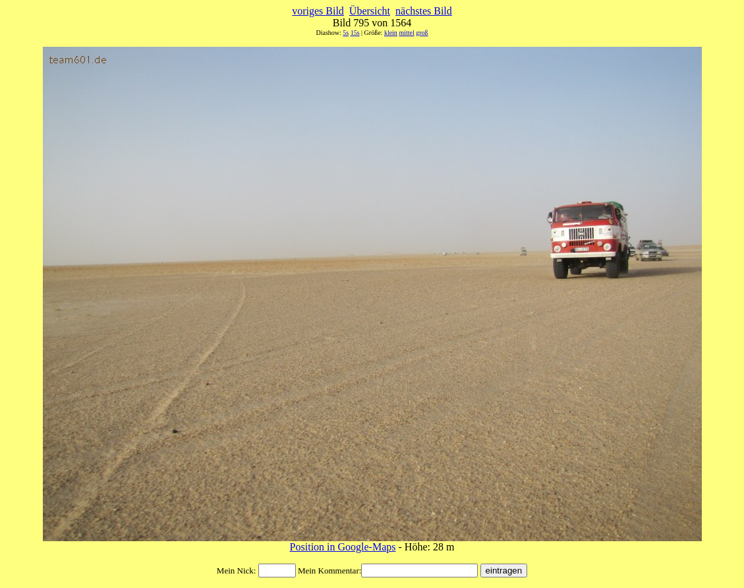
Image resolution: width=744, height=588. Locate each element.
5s (346, 32)
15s (355, 32)
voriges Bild (318, 10)
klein (390, 32)
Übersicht (369, 10)
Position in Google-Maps (343, 546)
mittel (406, 32)
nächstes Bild (423, 10)
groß (422, 32)
